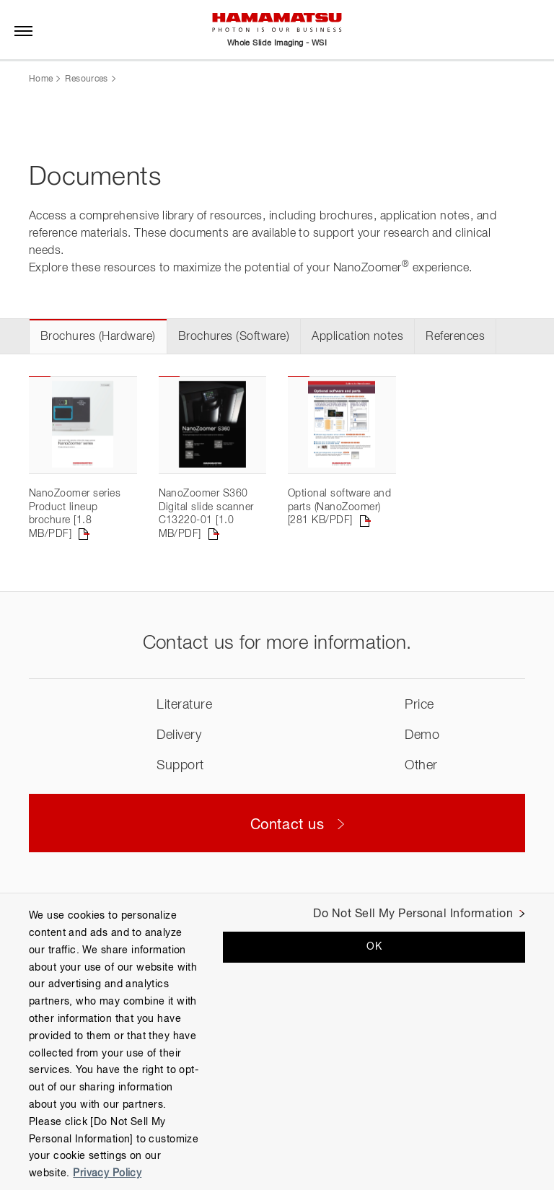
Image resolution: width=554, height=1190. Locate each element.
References (455, 337)
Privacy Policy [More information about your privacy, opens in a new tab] (107, 1173)
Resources (86, 79)
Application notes (357, 337)
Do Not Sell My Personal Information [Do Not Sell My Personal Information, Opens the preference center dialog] (413, 914)
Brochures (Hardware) (98, 337)
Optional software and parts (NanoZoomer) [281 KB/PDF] (339, 507)
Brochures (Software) (234, 337)
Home (41, 79)
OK (374, 947)
